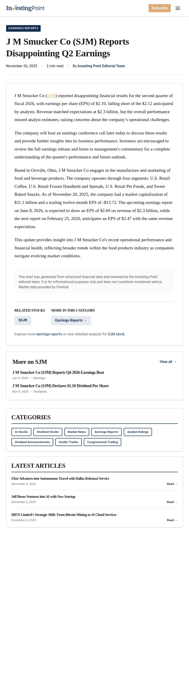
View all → (168, 362)
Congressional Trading (102, 442)
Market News (77, 432)
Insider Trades (68, 442)
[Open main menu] (178, 8)
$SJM (23, 321)
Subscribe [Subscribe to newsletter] (160, 8)
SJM (51, 95)
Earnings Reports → (71, 320)
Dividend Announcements (32, 442)
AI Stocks (21, 432)
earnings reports (49, 334)
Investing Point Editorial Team (101, 66)
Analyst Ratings (138, 432)
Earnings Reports (24, 28)
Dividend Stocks (48, 432)
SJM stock (116, 334)
